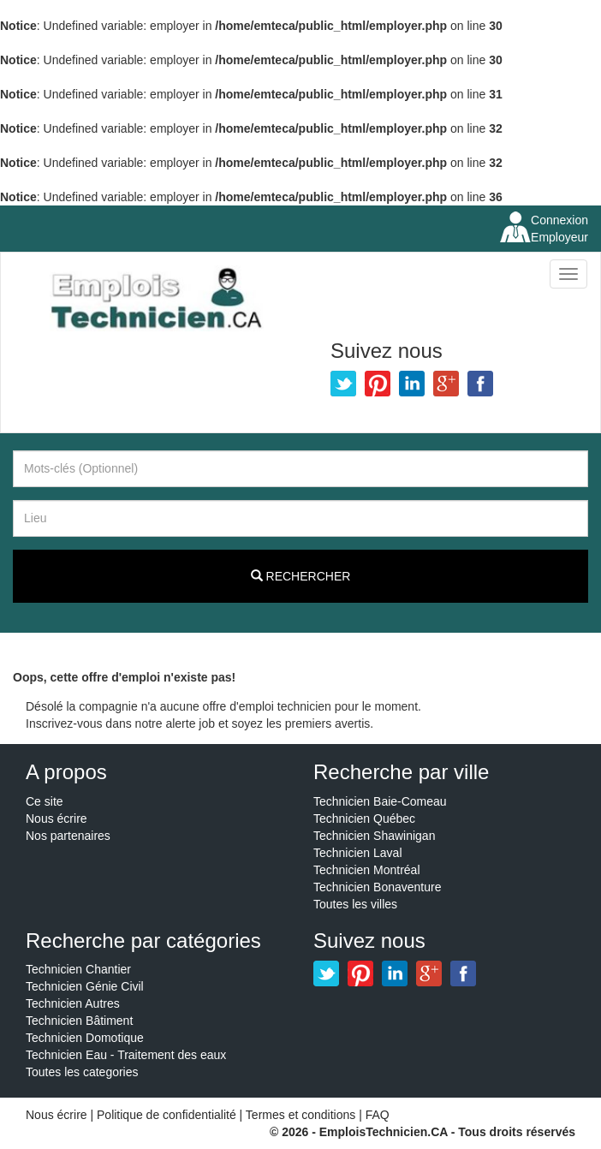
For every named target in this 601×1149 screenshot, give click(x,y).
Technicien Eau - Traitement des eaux (126, 1055)
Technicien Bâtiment (79, 1020)
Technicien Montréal (366, 870)
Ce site (44, 801)
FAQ (378, 1115)
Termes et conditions (302, 1115)
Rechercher (301, 576)
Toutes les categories (82, 1072)
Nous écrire (56, 818)
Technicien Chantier (78, 969)
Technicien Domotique (85, 1038)
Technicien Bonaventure (377, 887)
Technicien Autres (73, 1003)
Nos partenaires (68, 835)
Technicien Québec (364, 818)
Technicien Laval (357, 853)
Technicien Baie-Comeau (380, 801)
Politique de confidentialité (166, 1115)
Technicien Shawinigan (374, 835)
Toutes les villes (355, 904)
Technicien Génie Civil (85, 986)
